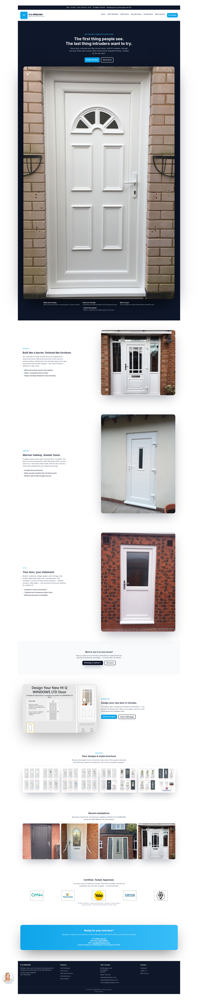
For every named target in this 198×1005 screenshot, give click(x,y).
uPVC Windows (112, 14)
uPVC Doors (124, 14)
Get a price (110, 663)
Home (103, 14)
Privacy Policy (99, 991)
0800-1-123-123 (100, 7)
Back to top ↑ (144, 973)
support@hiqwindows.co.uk (109, 980)
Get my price (107, 60)
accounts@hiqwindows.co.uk (109, 982)
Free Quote (172, 15)
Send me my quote (109, 716)
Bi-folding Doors (65, 976)
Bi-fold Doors (148, 14)
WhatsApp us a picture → (92, 663)
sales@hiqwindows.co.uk (101, 943)
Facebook (143, 968)
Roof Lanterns (160, 14)
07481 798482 (103, 941)
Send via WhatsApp (127, 717)
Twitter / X (143, 970)
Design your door (92, 60)
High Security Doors (66, 973)
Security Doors (136, 14)
